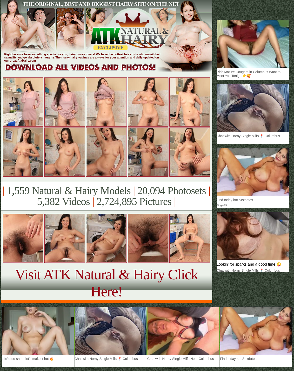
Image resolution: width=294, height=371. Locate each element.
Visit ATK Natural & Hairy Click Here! (106, 283)
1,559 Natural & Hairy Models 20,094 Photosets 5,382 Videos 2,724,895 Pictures (106, 196)
